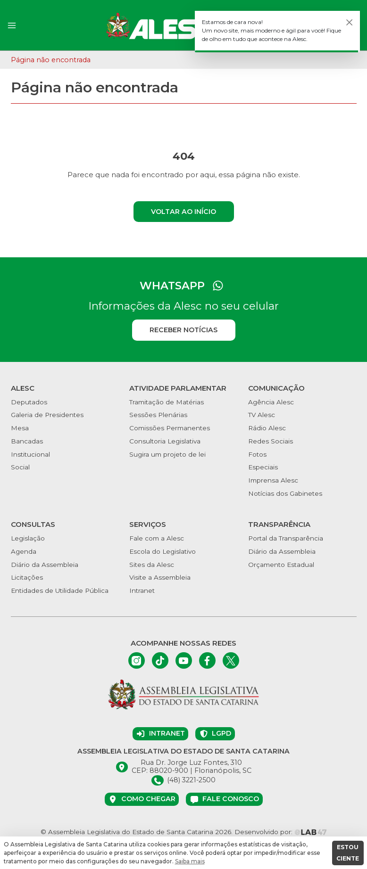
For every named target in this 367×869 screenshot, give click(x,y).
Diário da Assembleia (44, 564)
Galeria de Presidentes (47, 414)
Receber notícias (183, 330)
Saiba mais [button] (190, 861)
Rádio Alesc (267, 428)
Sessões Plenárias (158, 414)
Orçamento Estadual (281, 564)
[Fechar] (349, 22)
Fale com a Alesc (156, 538)
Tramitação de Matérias (166, 402)
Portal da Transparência (285, 538)
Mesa (20, 428)
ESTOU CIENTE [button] (347, 853)
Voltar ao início (183, 211)
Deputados (29, 402)
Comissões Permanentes (169, 428)
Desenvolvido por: (280, 832)
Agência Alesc (271, 402)
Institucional (30, 454)
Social (20, 467)
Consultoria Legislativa (164, 441)
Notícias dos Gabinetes (285, 493)
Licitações (27, 577)
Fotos (257, 454)
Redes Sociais (270, 441)
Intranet (142, 590)
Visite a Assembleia (160, 577)
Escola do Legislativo (162, 551)
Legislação (28, 538)
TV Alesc (261, 414)
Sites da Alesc (151, 564)
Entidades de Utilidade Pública (59, 590)
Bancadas (27, 441)
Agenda (23, 551)
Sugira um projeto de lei (167, 454)
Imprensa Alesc (273, 480)
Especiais (263, 467)
